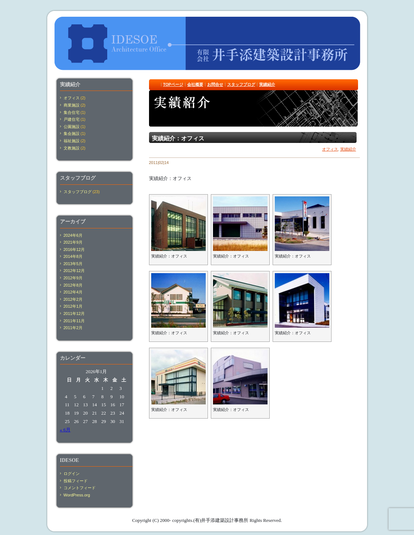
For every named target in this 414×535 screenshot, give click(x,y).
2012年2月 (73, 299)
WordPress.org (77, 495)
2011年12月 (74, 313)
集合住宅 (72, 112)
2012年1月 (73, 306)
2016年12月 (74, 249)
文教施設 (72, 148)
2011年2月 (73, 328)
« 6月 (65, 429)
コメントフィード (80, 488)
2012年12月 (74, 270)
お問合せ (215, 84)
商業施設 (72, 105)
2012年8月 (73, 285)
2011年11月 (74, 321)
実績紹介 (267, 84)
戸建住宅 (72, 119)
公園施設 (72, 126)
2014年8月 (73, 256)
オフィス (330, 149)
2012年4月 (73, 292)
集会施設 (72, 133)
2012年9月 (73, 278)
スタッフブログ (241, 84)
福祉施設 (72, 141)
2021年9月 (73, 242)
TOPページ (173, 84)
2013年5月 (73, 263)
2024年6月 (73, 235)
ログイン (72, 473)
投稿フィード (76, 481)
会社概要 (195, 84)
